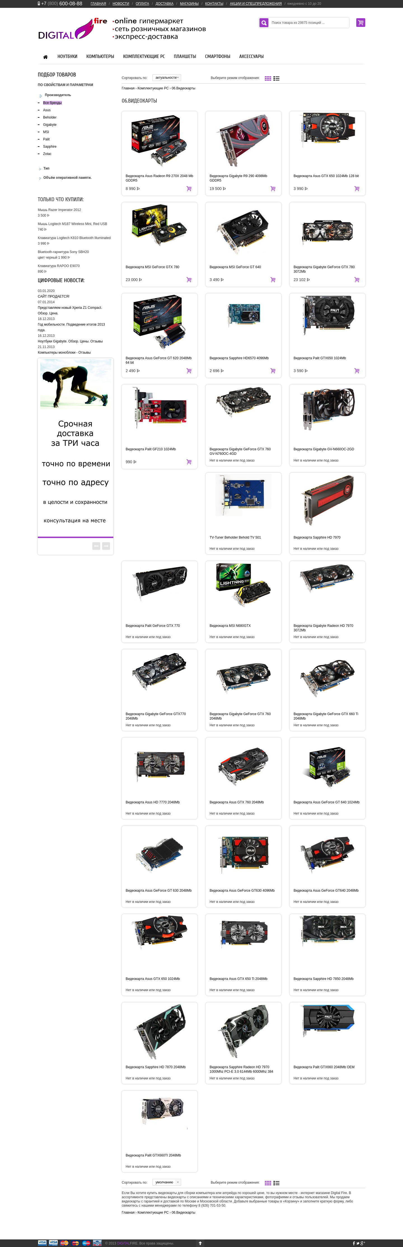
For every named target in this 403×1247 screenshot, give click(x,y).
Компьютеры (100, 56)
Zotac (47, 154)
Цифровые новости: (61, 280)
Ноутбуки (68, 56)
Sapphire (50, 147)
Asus (47, 110)
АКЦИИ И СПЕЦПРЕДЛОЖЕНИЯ (256, 4)
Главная (128, 88)
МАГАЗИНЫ (189, 4)
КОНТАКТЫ (214, 4)
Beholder (50, 117)
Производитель (54, 95)
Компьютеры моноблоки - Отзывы (64, 352)
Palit (46, 139)
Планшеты (185, 56)
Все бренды (52, 103)
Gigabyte (50, 125)
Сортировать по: (134, 78)
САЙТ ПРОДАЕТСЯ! (53, 296)
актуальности (166, 78)
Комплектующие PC (144, 56)
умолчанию (164, 1182)
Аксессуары (251, 56)
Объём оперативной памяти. (65, 177)
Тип (44, 168)
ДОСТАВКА (165, 4)
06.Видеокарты (183, 88)
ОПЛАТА (142, 4)
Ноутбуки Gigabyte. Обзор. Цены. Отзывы (70, 341)
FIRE (127, 1243)
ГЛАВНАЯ (98, 4)
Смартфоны (217, 56)
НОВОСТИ (121, 4)
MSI (46, 132)
